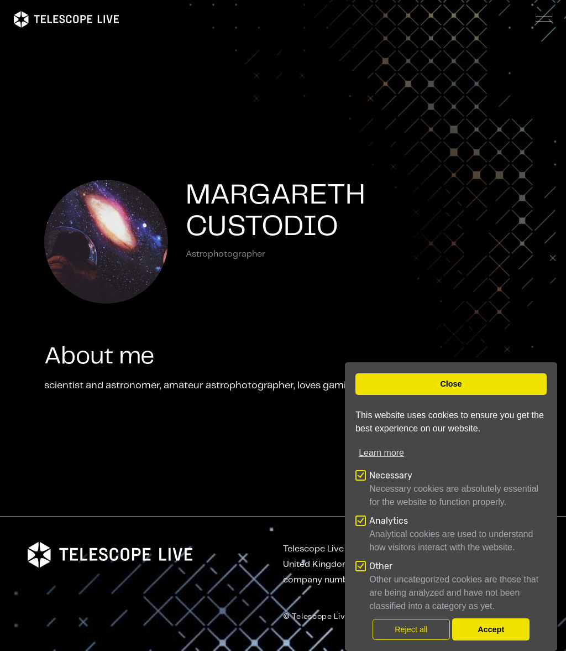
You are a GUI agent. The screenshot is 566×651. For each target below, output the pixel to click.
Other (380, 566)
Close (451, 383)
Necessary (390, 475)
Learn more (381, 452)
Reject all (411, 629)
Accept (491, 629)
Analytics (388, 520)
